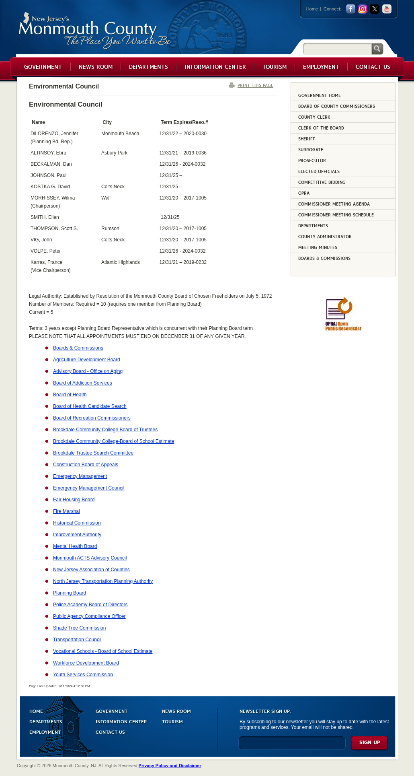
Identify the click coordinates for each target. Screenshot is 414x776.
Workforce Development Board (86, 663)
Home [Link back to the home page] (312, 8)
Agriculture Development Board (86, 359)
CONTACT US (110, 731)
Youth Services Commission (83, 674)
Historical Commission (77, 523)
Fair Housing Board (73, 499)
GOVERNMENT (111, 710)
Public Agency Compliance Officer (89, 616)
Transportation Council (77, 639)
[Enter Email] (292, 746)
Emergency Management (80, 476)
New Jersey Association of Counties (91, 569)
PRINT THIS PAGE (255, 85)
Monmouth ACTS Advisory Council (90, 558)
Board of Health (69, 394)
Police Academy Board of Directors (90, 604)
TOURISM (172, 721)
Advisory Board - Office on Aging (88, 371)
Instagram (362, 9)
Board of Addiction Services (82, 383)
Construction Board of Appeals (85, 464)
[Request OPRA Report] (343, 329)
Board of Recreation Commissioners (92, 418)
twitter (374, 9)
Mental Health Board (75, 546)
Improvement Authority (77, 534)
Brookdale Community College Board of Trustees (105, 429)
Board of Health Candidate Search (90, 406)
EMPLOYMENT (45, 731)
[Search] (337, 48)
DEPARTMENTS (45, 721)
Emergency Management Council (88, 488)
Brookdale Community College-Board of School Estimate (113, 441)
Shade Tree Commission (79, 628)
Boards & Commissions (78, 348)
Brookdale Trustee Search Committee (93, 453)
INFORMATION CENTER (121, 721)
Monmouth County (95, 31)
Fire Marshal (66, 511)
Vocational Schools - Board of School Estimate (102, 651)
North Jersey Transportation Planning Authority (103, 581)
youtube (386, 9)
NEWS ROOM (176, 710)
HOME (36, 710)
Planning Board (69, 593)
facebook (350, 9)
